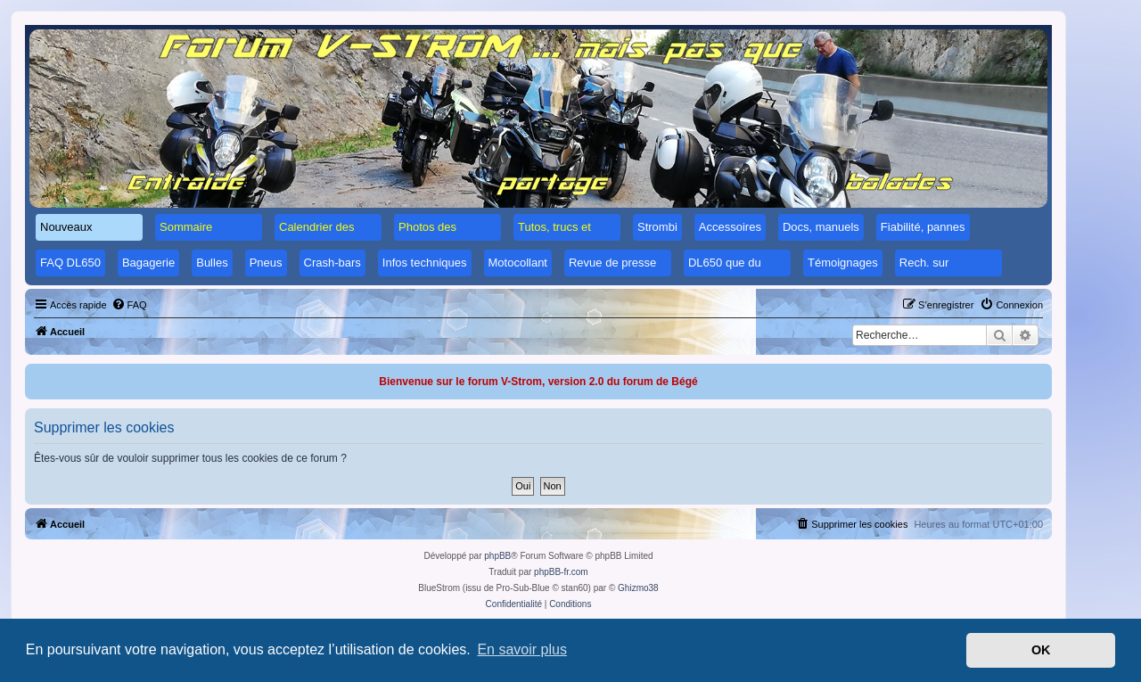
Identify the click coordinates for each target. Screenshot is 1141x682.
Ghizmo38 (638, 588)
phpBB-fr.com (561, 572)
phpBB (497, 556)
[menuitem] (129, 305)
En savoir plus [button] (522, 649)
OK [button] (1041, 650)
